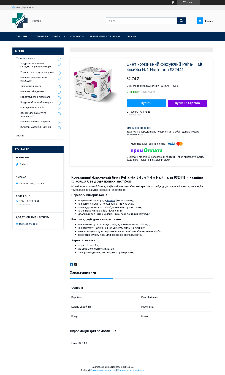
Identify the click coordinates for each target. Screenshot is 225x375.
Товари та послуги (47, 36)
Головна (22, 36)
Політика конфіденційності (130, 370)
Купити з (187, 103)
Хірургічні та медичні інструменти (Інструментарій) (36, 65)
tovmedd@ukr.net (28, 224)
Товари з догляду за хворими (37, 72)
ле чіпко (110, 200)
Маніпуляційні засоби (32, 107)
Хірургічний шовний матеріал (36, 102)
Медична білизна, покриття (35, 121)
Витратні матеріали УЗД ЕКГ (36, 127)
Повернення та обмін (105, 36)
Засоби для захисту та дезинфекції (33, 114)
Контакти (77, 36)
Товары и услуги (25, 58)
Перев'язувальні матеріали (35, 97)
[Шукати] (181, 20)
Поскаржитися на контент (103, 370)
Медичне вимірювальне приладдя (33, 79)
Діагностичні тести (30, 86)
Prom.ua (129, 367)
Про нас (132, 36)
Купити (146, 103)
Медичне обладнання (32, 91)
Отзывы (20, 135)
